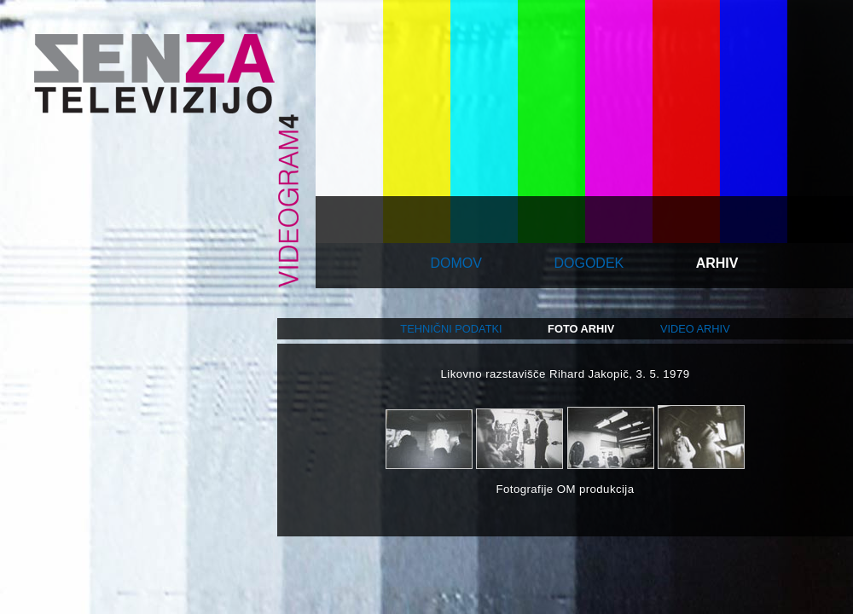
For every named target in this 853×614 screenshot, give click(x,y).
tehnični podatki (451, 328)
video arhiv (695, 328)
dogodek (589, 263)
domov (456, 263)
